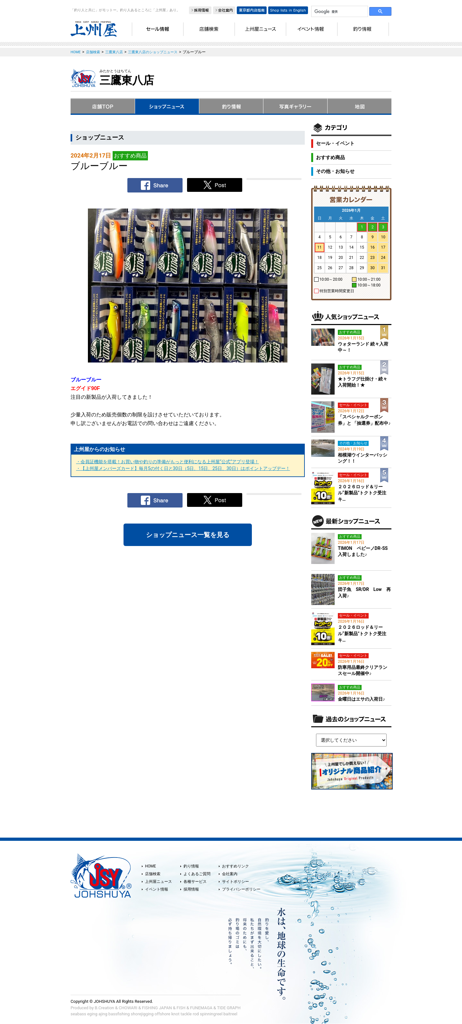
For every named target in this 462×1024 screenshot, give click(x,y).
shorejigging (142, 1013)
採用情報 (191, 889)
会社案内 (229, 874)
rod (196, 1013)
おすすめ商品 (330, 157)
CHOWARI (128, 1007)
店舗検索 (152, 874)
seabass (78, 1013)
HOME (150, 866)
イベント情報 (156, 889)
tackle (186, 1013)
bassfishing (119, 1013)
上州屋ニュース (158, 881)
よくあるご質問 (197, 874)
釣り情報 (191, 866)
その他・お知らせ (335, 171)
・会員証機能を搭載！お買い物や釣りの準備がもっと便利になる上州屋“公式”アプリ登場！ (167, 461)
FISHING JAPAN (157, 1007)
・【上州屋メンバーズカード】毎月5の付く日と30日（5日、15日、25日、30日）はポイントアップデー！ (183, 468)
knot (175, 1013)
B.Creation (104, 1007)
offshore (162, 1013)
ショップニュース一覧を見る (187, 535)
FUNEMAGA (201, 1007)
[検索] (339, 11)
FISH (180, 1007)
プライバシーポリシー (241, 889)
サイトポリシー (235, 881)
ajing (102, 1013)
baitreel (230, 1013)
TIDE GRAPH (228, 1007)
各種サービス (195, 881)
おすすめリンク (235, 866)
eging (92, 1013)
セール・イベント (335, 143)
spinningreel (211, 1013)
